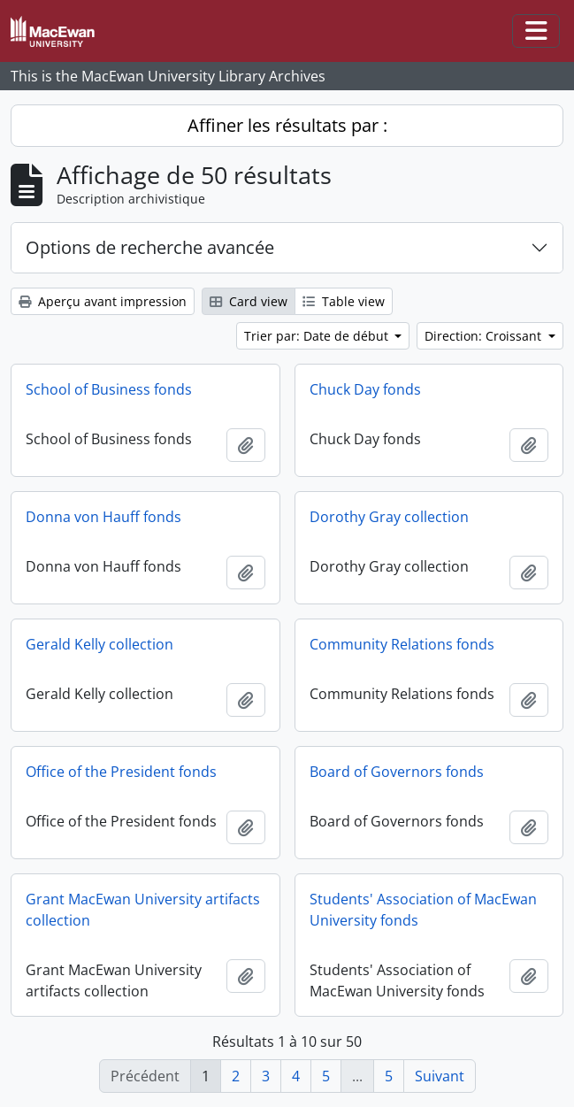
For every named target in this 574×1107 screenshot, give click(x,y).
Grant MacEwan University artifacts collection (143, 909)
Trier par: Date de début (318, 335)
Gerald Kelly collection (99, 644)
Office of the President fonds (121, 771)
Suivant (439, 1076)
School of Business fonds (109, 389)
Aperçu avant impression (103, 301)
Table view (343, 301)
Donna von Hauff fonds (103, 517)
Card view (248, 301)
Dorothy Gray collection (389, 517)
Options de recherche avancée (150, 247)
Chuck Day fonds (365, 389)
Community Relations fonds (402, 644)
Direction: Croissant (485, 335)
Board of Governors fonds (397, 771)
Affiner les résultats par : (287, 125)
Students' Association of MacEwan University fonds (423, 909)
